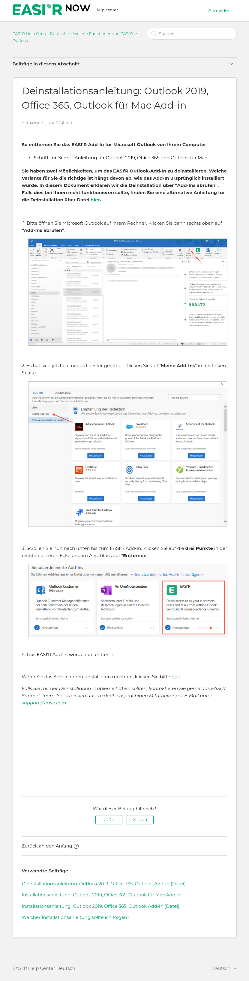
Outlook (20, 40)
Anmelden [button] (219, 10)
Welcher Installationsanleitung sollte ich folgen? (76, 917)
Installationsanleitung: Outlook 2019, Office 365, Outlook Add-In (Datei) (101, 906)
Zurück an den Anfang (50, 846)
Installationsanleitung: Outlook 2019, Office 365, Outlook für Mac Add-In (102, 895)
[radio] (108, 819)
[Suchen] (192, 34)
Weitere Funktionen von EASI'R (103, 33)
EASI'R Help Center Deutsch (40, 33)
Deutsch (222, 968)
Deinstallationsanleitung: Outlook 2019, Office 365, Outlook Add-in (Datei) (104, 883)
